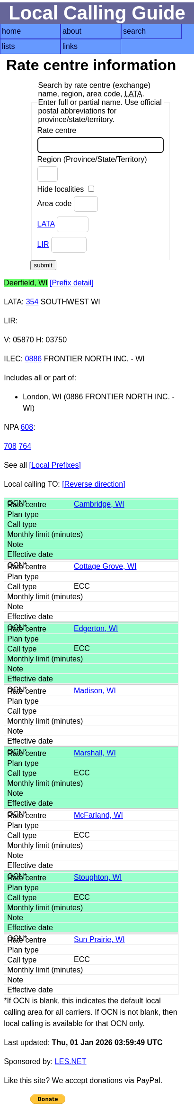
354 (32, 302)
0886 (33, 359)
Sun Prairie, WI (99, 939)
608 (26, 427)
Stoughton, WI (98, 877)
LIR (43, 244)
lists (8, 46)
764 (24, 446)
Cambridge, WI (99, 504)
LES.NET (71, 1061)
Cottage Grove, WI (105, 566)
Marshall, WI (95, 753)
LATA (46, 224)
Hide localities (65, 189)
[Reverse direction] (93, 484)
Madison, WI (95, 691)
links (70, 46)
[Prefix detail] (71, 283)
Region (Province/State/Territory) (92, 168)
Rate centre (100, 139)
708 (10, 446)
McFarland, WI (98, 815)
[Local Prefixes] (55, 465)
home (11, 31)
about (71, 31)
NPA (11, 427)
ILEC (12, 359)
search (134, 31)
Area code (67, 204)
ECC (82, 586)
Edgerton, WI (96, 628)
